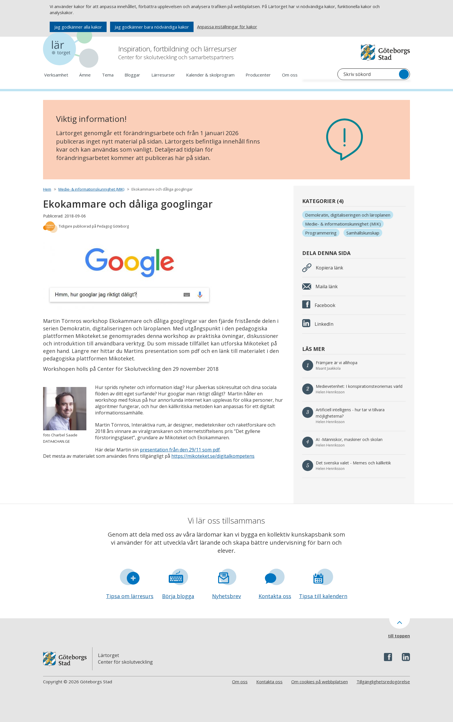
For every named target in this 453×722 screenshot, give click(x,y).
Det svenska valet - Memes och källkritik (353, 463)
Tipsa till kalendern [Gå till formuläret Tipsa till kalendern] (323, 596)
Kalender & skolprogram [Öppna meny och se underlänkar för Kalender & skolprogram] (210, 75)
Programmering (321, 233)
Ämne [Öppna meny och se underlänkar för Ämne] (85, 75)
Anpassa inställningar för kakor (227, 26)
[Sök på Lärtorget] (373, 74)
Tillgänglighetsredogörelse (383, 681)
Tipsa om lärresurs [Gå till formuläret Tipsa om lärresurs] (129, 596)
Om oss (240, 681)
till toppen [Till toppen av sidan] (399, 636)
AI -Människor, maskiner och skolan (349, 439)
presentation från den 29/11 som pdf (180, 449)
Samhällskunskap (362, 233)
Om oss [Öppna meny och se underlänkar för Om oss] (290, 75)
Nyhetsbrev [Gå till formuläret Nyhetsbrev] (226, 596)
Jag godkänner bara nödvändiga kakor (152, 27)
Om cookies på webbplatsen (319, 681)
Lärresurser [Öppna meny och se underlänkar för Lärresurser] (163, 75)
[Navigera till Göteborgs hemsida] (385, 52)
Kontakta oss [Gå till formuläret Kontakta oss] (275, 596)
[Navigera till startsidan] (72, 49)
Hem (47, 189)
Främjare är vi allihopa (336, 362)
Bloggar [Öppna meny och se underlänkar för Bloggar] (132, 75)
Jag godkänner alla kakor (78, 27)
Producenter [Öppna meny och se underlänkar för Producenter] (258, 75)
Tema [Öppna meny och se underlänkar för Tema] (108, 75)
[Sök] (404, 74)
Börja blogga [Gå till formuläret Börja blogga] (178, 596)
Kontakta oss (269, 681)
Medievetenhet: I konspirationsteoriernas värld (359, 386)
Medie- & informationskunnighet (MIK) (91, 189)
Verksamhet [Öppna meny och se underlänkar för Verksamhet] (56, 75)
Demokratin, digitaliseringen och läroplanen (347, 215)
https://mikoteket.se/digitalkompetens (213, 456)
